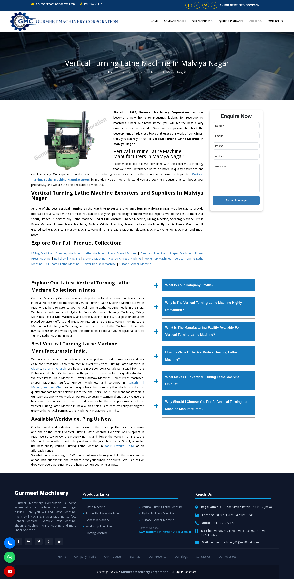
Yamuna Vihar (53, 387)
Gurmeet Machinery (42, 492)
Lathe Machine (94, 253)
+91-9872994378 (91, 4)
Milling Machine (41, 253)
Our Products (200, 21)
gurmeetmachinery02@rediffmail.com (234, 542)
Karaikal (48, 368)
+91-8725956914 (247, 531)
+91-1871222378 (223, 523)
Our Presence (157, 557)
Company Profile (172, 21)
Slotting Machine (94, 258)
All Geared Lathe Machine (62, 264)
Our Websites (227, 557)
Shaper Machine (180, 253)
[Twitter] (39, 541)
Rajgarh (133, 382)
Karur (107, 446)
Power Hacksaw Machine (99, 264)
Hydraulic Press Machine (125, 258)
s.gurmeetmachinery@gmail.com (53, 4)
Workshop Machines (157, 258)
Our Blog (254, 21)
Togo (130, 446)
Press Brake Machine (122, 253)
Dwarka (119, 446)
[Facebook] (18, 541)
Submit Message (236, 200)
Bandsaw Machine (153, 253)
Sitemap (135, 557)
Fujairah (60, 368)
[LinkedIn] (28, 541)
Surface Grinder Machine (135, 264)
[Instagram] (59, 541)
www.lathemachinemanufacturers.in (165, 532)
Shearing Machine (68, 253)
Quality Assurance (229, 21)
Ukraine (36, 368)
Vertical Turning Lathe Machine (161, 507)
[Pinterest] (49, 541)
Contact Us (275, 21)
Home (151, 21)
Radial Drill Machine (67, 258)
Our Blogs (181, 557)
